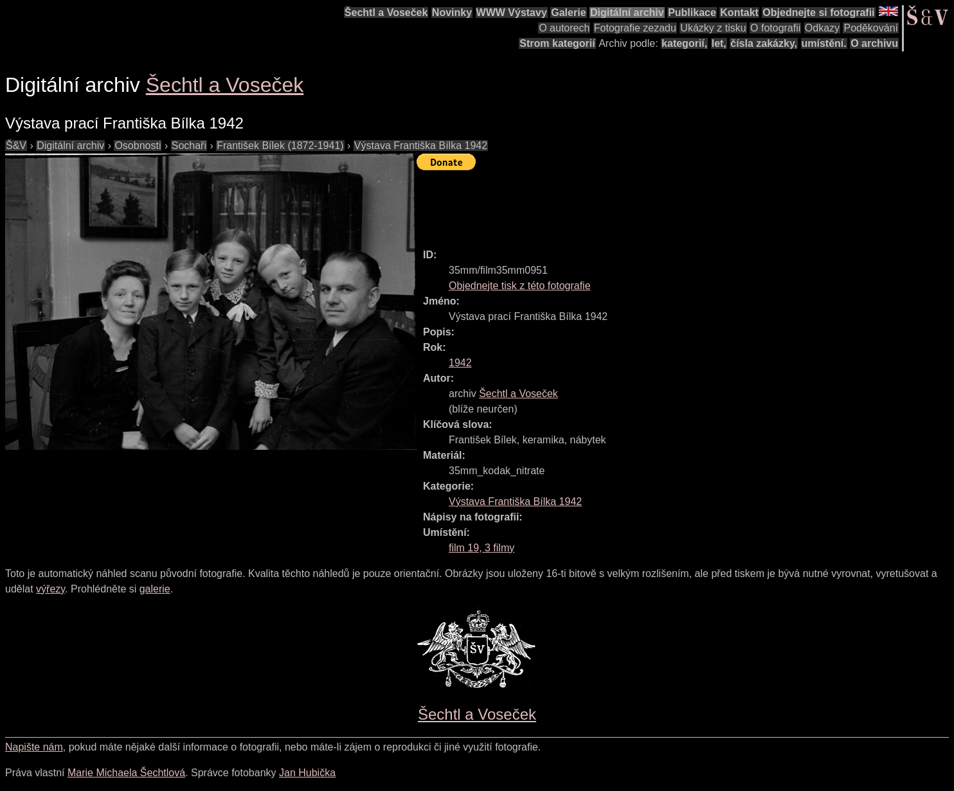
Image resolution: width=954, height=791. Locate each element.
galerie (155, 588)
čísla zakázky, (763, 43)
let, (719, 43)
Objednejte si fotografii (818, 12)
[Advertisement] (651, 204)
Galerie (568, 12)
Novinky (452, 12)
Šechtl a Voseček (386, 12)
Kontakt (739, 12)
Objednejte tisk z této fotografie (520, 285)
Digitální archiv (627, 12)
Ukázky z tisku (713, 27)
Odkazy (822, 27)
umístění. (824, 43)
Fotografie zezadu (635, 27)
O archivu (874, 43)
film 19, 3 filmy (481, 547)
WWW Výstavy (511, 12)
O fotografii (775, 27)
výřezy (50, 588)
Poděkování (870, 27)
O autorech (564, 27)
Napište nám (34, 747)
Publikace (692, 12)
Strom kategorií (557, 43)
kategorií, (684, 43)
